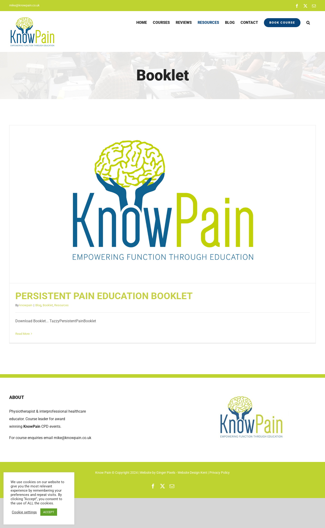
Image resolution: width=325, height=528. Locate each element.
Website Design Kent (193, 472)
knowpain (25, 305)
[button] (308, 22)
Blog (38, 305)
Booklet (48, 305)
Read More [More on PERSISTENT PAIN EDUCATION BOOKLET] (22, 333)
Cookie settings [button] (24, 512)
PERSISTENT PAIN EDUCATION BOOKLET (104, 296)
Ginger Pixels (165, 472)
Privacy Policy (219, 472)
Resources (61, 305)
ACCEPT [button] (48, 512)
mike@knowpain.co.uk (24, 5)
